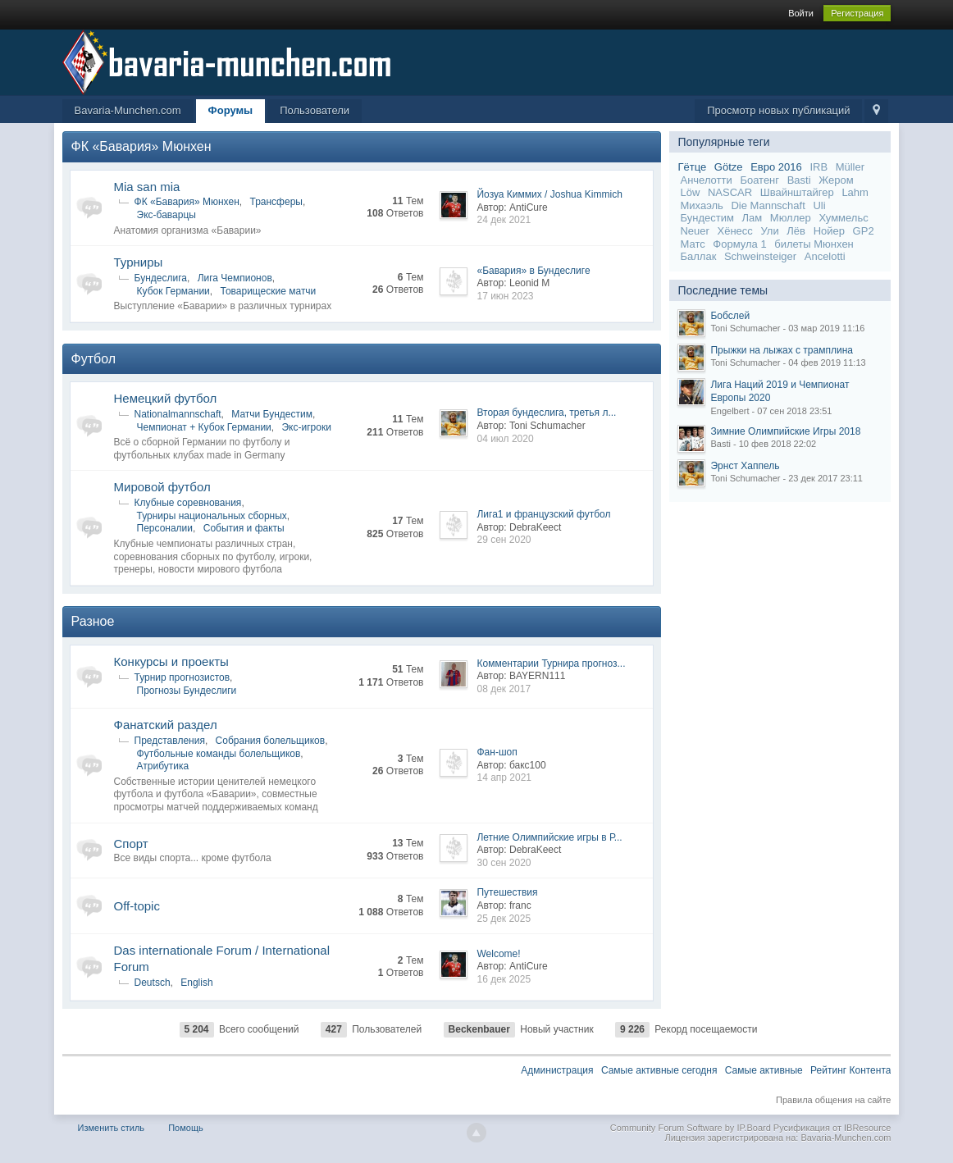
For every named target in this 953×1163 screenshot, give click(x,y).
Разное (93, 621)
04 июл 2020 (504, 439)
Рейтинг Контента (850, 1070)
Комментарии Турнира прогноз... (550, 663)
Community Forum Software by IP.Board (690, 1128)
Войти (801, 13)
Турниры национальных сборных (212, 516)
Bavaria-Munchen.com (128, 110)
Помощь (185, 1128)
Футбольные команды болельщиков (219, 753)
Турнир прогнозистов (182, 677)
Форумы (230, 110)
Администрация (557, 1070)
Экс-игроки (306, 427)
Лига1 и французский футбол (543, 514)
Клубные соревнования (188, 503)
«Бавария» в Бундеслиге (533, 270)
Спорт (131, 844)
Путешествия (506, 892)
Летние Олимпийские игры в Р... (549, 837)
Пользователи (314, 110)
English (196, 982)
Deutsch (153, 982)
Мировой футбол (162, 487)
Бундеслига (161, 278)
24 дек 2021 (503, 220)
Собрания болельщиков (271, 740)
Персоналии (165, 528)
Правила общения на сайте (833, 1100)
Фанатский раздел (165, 725)
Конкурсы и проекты (171, 661)
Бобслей (730, 316)
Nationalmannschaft (178, 414)
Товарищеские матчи (268, 291)
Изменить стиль (111, 1128)
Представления (170, 740)
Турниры (138, 262)
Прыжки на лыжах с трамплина (781, 350)
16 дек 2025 (503, 979)
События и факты (244, 528)
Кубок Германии (173, 291)
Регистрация (857, 13)
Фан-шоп (496, 752)
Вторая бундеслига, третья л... (546, 412)
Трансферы (275, 202)
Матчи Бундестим (271, 414)
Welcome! (498, 954)
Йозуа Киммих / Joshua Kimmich (549, 194)
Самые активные (764, 1070)
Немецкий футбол (165, 398)
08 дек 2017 (503, 689)
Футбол (93, 359)
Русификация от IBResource (831, 1128)
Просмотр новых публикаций (778, 110)
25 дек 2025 (503, 918)
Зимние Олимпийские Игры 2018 (785, 431)
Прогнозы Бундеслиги (187, 690)
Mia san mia (147, 187)
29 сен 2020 (503, 539)
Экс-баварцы (166, 215)
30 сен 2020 (503, 863)
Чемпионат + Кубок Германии (204, 427)
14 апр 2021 (503, 777)
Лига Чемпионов (235, 278)
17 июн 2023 (504, 296)
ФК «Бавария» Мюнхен (141, 146)
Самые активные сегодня (659, 1070)
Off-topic (137, 906)
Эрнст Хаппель (744, 466)
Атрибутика (163, 766)
